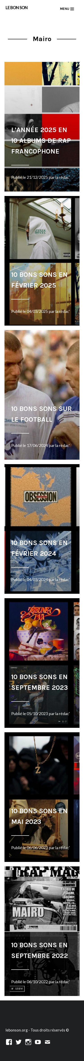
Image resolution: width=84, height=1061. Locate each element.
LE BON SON (17, 7)
